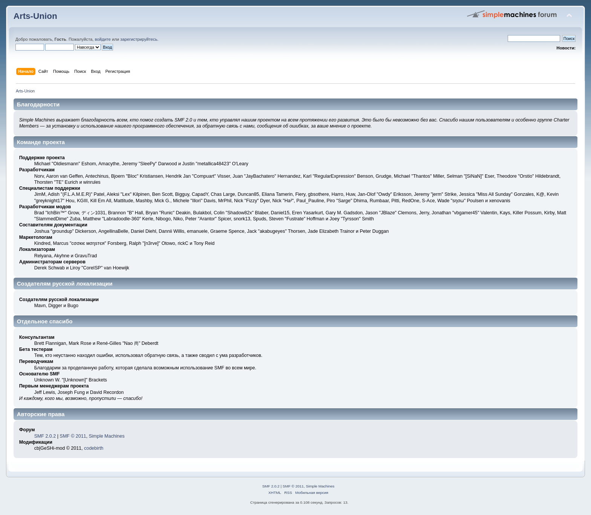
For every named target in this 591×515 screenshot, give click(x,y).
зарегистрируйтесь (138, 39)
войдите (102, 39)
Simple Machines (106, 436)
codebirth (93, 448)
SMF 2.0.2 (45, 436)
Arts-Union (35, 16)
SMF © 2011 (73, 436)
